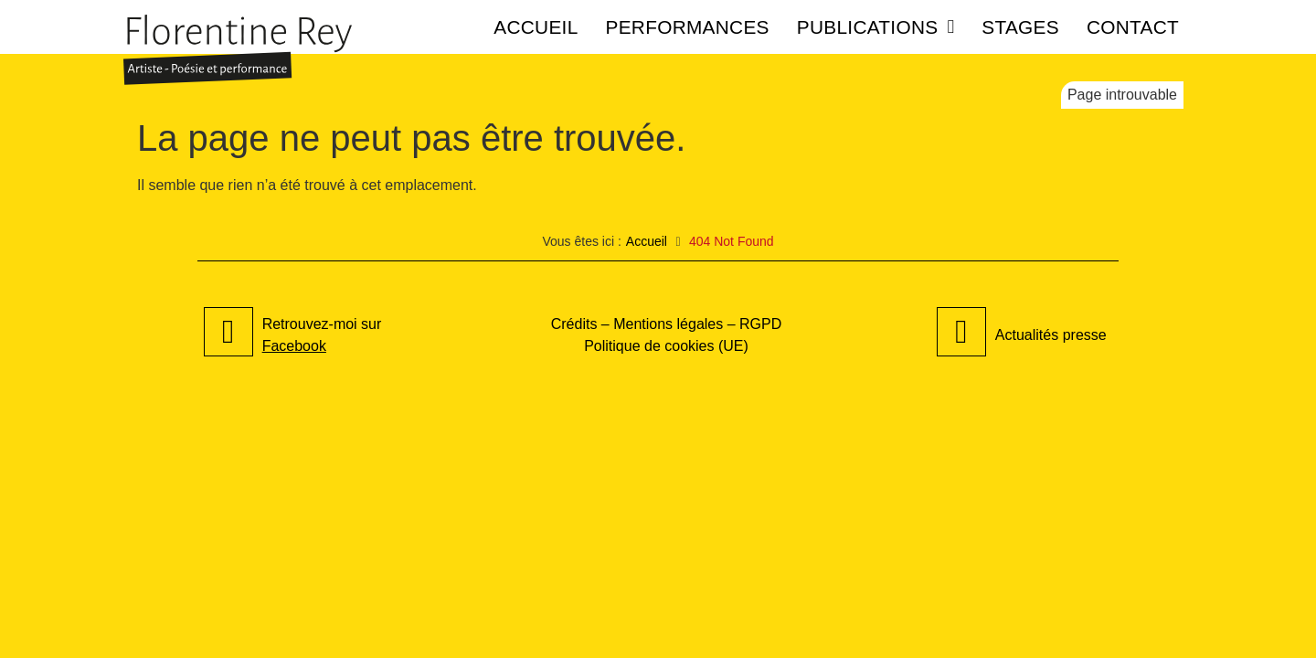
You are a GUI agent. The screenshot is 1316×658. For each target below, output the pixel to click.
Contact (1133, 26)
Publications (876, 27)
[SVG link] (237, 50)
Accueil (536, 26)
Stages (1020, 26)
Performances (687, 26)
